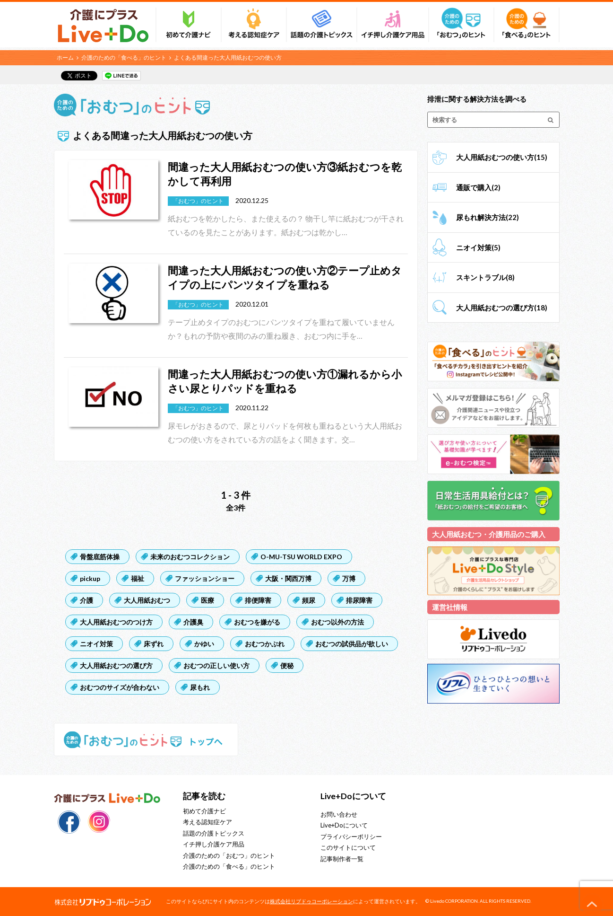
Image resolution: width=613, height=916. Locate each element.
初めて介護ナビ (204, 811)
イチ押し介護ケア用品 (213, 844)
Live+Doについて (344, 825)
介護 (86, 600)
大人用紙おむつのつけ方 (116, 622)
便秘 (287, 665)
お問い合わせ (338, 814)
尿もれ (200, 687)
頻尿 (308, 600)
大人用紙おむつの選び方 (116, 665)
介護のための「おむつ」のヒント (229, 855)
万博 (348, 578)
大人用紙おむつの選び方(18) (501, 307)
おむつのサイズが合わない (119, 687)
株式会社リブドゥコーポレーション (311, 901)
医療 (207, 600)
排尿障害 (359, 600)
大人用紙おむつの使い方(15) (501, 157)
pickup (90, 578)
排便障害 (258, 600)
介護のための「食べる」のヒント (123, 57)
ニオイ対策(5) (478, 247)
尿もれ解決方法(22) (487, 217)
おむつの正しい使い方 (216, 665)
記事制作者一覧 (341, 859)
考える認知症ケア (207, 822)
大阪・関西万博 (288, 578)
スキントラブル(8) (485, 277)
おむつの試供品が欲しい (351, 644)
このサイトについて (348, 847)
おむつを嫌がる (257, 622)
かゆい (204, 644)
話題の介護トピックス (213, 833)
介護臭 (193, 622)
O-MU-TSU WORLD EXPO (301, 557)
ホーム (65, 57)
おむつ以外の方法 (337, 622)
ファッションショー (204, 578)
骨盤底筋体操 (100, 557)
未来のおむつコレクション (190, 557)
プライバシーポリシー (351, 836)
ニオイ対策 (96, 644)
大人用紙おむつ (147, 600)
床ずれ (154, 644)
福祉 (137, 578)
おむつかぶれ (265, 644)
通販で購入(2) (478, 187)
